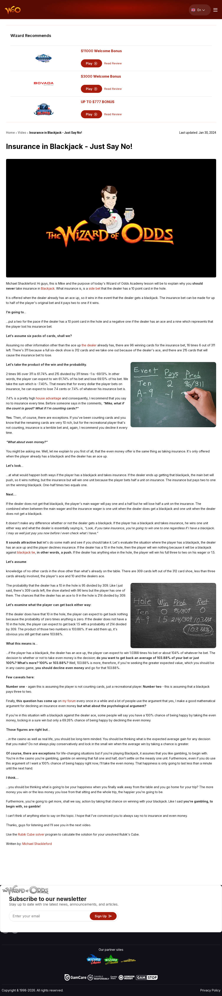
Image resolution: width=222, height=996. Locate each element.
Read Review (113, 63)
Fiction (207, 916)
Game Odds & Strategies (148, 897)
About (182, 897)
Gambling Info (140, 910)
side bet (94, 288)
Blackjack (48, 288)
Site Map (209, 910)
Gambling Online (142, 922)
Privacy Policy (210, 990)
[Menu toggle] (215, 9)
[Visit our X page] (15, 930)
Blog (205, 903)
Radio (182, 922)
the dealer (89, 345)
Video (206, 897)
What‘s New (187, 916)
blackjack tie (26, 552)
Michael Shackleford (37, 844)
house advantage (48, 398)
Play (91, 63)
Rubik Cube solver (31, 834)
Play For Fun (139, 916)
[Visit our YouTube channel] (5, 930)
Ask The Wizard (142, 929)
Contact (184, 903)
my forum (69, 701)
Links (182, 910)
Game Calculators (143, 903)
